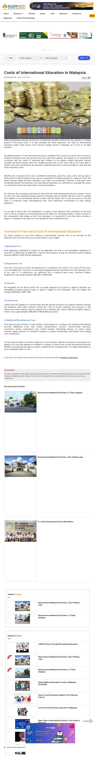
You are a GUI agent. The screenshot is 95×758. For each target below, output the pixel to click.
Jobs (52, 14)
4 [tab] (49, 50)
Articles (32, 14)
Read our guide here (69, 358)
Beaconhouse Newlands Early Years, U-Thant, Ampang (60, 393)
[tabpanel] (80, 35)
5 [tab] (50, 50)
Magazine (8, 18)
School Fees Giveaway (26, 18)
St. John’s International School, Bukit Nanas (55, 522)
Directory (19, 14)
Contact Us (76, 14)
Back (11, 58)
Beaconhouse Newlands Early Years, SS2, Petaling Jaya (60, 457)
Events (42, 14)
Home (6, 14)
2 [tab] (45, 50)
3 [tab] (47, 50)
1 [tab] (43, 50)
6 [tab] (52, 50)
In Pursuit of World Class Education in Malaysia (57, 708)
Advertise (63, 14)
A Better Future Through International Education (58, 644)
